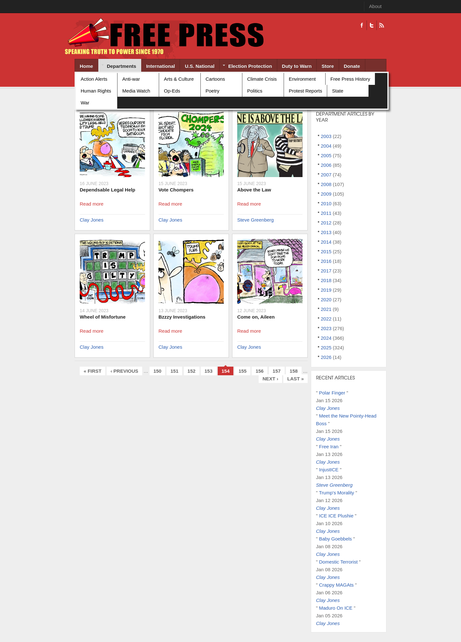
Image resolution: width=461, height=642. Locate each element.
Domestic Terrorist (338, 562)
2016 (326, 261)
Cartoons (215, 79)
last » (295, 378)
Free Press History (350, 79)
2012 (326, 222)
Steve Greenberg (255, 220)
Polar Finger (332, 392)
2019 (326, 290)
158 (294, 371)
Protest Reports (305, 90)
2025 (326, 347)
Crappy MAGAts (336, 585)
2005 (326, 155)
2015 (326, 251)
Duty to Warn (297, 66)
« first (92, 371)
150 (157, 371)
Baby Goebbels (335, 538)
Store (327, 66)
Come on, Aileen (256, 317)
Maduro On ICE (335, 608)
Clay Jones (91, 220)
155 (243, 371)
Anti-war (131, 79)
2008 (326, 184)
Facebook (362, 25)
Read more (91, 204)
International (160, 66)
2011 (326, 213)
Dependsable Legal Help (107, 189)
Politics (255, 90)
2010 (326, 203)
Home (86, 66)
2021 (326, 309)
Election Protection (246, 66)
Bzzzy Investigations (182, 317)
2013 (326, 232)
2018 (326, 280)
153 (209, 371)
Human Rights (96, 90)
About (375, 6)
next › (270, 378)
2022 (326, 318)
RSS (381, 25)
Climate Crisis (262, 79)
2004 (326, 146)
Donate (352, 66)
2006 (326, 165)
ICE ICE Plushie (336, 515)
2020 (326, 299)
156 (259, 371)
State (337, 90)
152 (192, 371)
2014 (326, 242)
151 (174, 371)
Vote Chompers (176, 189)
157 (277, 371)
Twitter (371, 25)
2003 (326, 136)
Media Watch (136, 90)
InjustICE (329, 469)
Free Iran (329, 446)
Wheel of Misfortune (102, 317)
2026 (326, 357)
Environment (302, 79)
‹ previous (124, 371)
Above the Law (254, 189)
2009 (326, 194)
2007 (326, 174)
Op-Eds (172, 90)
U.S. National (199, 66)
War (85, 102)
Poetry (212, 90)
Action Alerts (94, 79)
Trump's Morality (336, 492)
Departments (117, 66)
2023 (326, 328)
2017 (326, 270)
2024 (326, 338)
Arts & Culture (179, 79)
